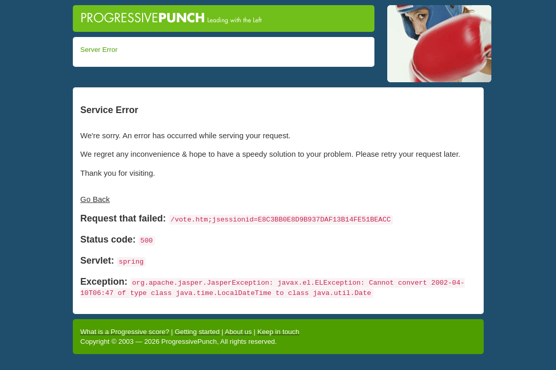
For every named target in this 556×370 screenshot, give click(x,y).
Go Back (95, 199)
